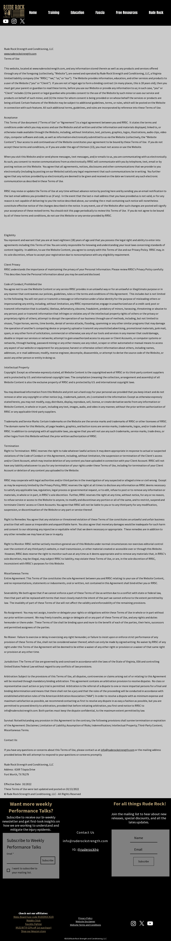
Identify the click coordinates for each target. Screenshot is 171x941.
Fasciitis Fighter (33, 924)
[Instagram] (14, 21)
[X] (22, 21)
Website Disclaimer (85, 921)
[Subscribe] (143, 861)
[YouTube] (5, 21)
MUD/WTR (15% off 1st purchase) (33, 927)
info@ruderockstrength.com (21, 710)
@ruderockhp (88, 849)
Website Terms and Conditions (85, 924)
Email (10, 853)
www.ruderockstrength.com (20, 53)
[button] (166, 12)
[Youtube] (150, 923)
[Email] (21, 860)
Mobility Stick (33, 920)
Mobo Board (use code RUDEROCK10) (33, 917)
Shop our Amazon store (33, 931)
